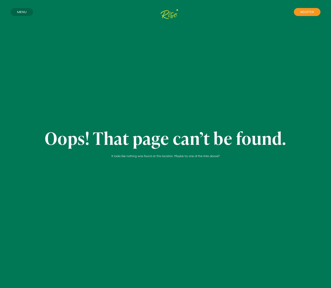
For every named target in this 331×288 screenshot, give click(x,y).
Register (307, 12)
